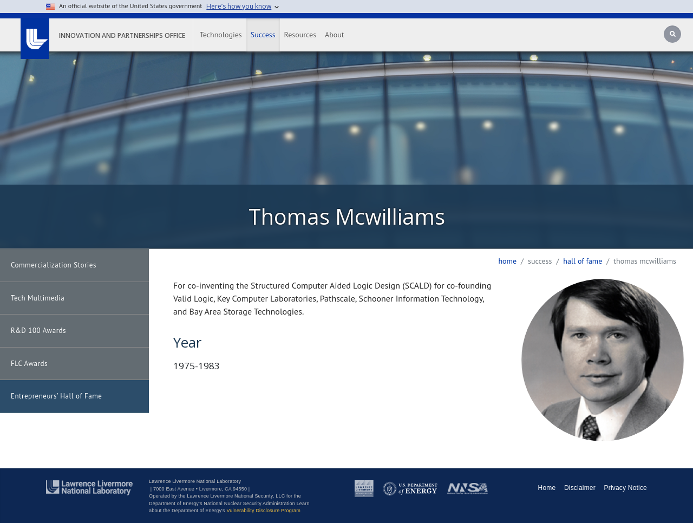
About (334, 35)
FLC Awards (29, 363)
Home (507, 261)
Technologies (221, 35)
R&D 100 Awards (38, 330)
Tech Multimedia (37, 298)
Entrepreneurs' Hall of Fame (56, 396)
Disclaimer (580, 488)
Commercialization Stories (53, 265)
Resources (300, 35)
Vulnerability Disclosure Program (263, 510)
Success (263, 35)
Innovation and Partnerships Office (122, 35)
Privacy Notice (626, 488)
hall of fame (582, 261)
